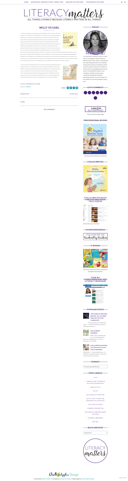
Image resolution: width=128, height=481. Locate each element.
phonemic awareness (95, 418)
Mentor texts (95, 387)
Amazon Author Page (74, 2)
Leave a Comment (25, 86)
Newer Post (24, 94)
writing (95, 421)
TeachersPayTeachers (95, 2)
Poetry (95, 391)
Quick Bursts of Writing (95, 394)
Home (26, 2)
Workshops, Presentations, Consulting (47, 2)
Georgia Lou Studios (65, 479)
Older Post (74, 94)
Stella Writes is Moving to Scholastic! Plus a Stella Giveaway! (98, 347)
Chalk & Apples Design (87, 479)
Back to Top (122, 477)
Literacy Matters (46, 479)
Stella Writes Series (95, 404)
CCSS (95, 377)
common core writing (95, 408)
